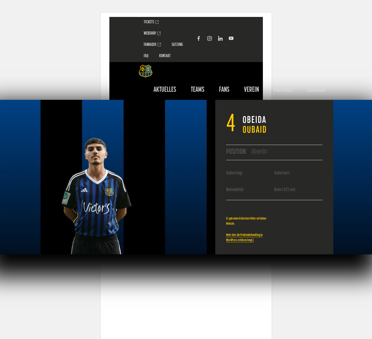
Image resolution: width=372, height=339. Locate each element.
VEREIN (251, 90)
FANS (224, 90)
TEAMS (197, 90)
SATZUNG (177, 44)
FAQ (146, 56)
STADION (316, 90)
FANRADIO (150, 44)
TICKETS (149, 22)
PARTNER (283, 90)
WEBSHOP (150, 33)
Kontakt (165, 56)
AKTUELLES (165, 90)
